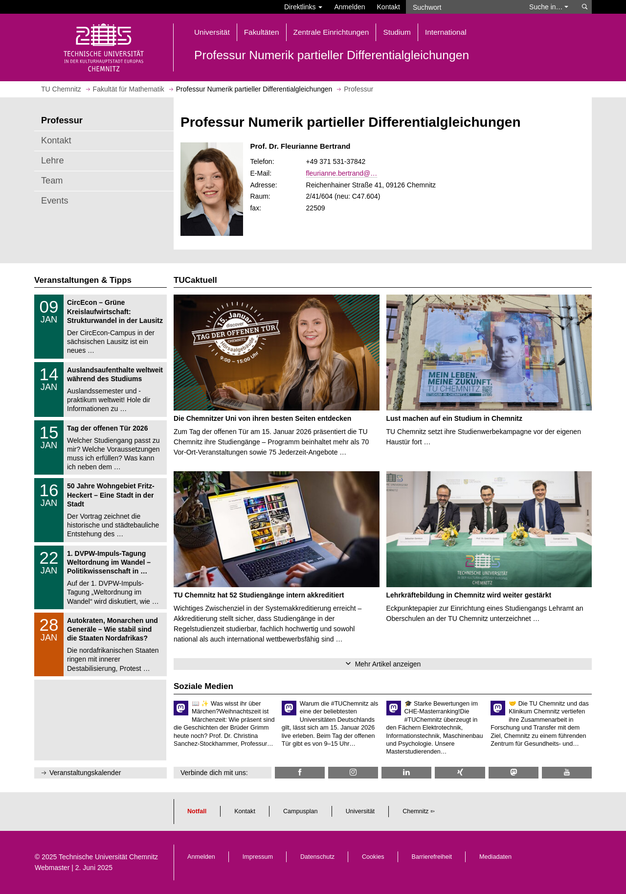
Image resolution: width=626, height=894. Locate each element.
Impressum (258, 856)
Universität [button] (212, 32)
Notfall (196, 811)
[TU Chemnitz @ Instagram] (353, 772)
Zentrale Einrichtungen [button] (331, 32)
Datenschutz (317, 856)
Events (54, 201)
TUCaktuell (195, 280)
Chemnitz (415, 811)
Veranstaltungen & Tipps (83, 280)
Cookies (373, 856)
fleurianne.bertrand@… (342, 173)
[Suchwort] (462, 7)
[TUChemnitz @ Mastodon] (513, 772)
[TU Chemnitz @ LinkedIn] (406, 772)
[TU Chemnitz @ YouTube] (567, 772)
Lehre (52, 160)
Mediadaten (495, 856)
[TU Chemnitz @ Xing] (460, 772)
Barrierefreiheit (432, 856)
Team (52, 180)
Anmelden (349, 7)
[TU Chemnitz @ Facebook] (300, 772)
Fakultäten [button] (261, 32)
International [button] (446, 32)
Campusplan (300, 811)
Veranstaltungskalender (85, 773)
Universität (360, 811)
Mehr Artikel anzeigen (388, 664)
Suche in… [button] (548, 7)
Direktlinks (303, 7)
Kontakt (388, 7)
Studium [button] (396, 32)
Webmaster (52, 867)
